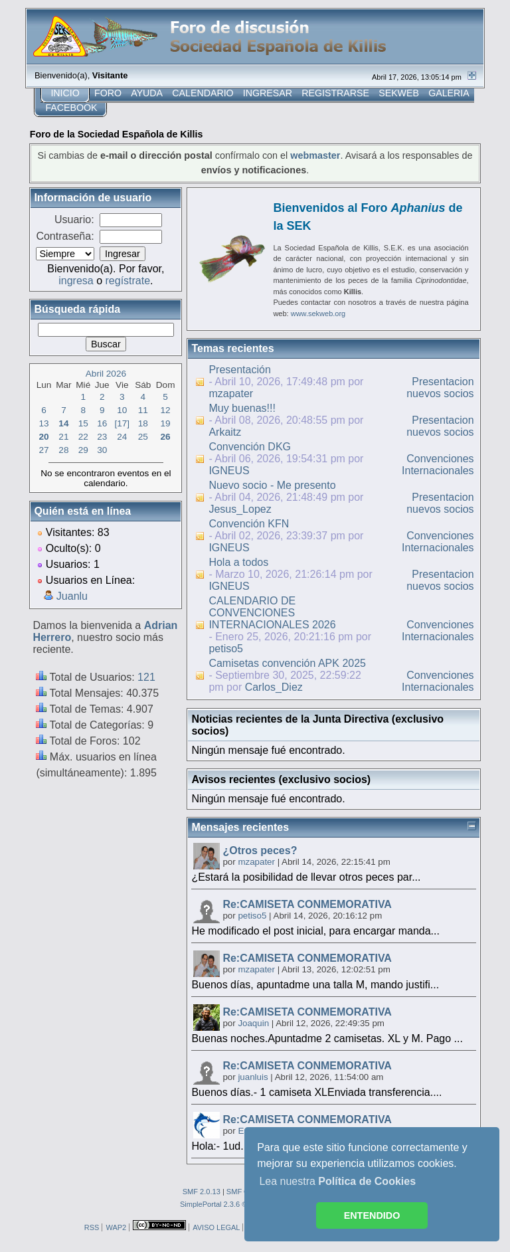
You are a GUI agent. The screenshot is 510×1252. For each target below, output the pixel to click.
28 (63, 450)
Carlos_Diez (274, 687)
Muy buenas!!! (242, 408)
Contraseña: (65, 236)
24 (122, 437)
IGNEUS (229, 470)
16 (102, 423)
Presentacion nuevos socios (439, 387)
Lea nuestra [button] (337, 1181)
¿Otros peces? (259, 850)
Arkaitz (225, 432)
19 (166, 423)
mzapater (231, 393)
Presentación (239, 369)
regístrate (128, 280)
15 (83, 423)
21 (63, 437)
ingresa (75, 280)
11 (143, 410)
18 (143, 423)
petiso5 (226, 648)
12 (166, 410)
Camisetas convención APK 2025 (287, 663)
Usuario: (74, 219)
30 (102, 450)
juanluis (253, 1077)
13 (44, 423)
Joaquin (253, 1023)
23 (102, 437)
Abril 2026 (106, 374)
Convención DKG (250, 446)
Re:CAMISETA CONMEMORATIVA (307, 904)
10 (122, 410)
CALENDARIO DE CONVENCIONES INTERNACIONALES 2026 (272, 612)
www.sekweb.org (318, 313)
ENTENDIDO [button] (372, 1215)
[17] (121, 423)
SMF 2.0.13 (201, 1192)
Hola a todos (238, 562)
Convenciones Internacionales (438, 464)
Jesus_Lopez (240, 509)
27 (44, 450)
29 (83, 450)
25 (143, 437)
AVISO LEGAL (216, 1227)
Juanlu (72, 596)
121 (146, 677)
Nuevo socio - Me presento (272, 485)
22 (83, 437)
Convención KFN (249, 523)
